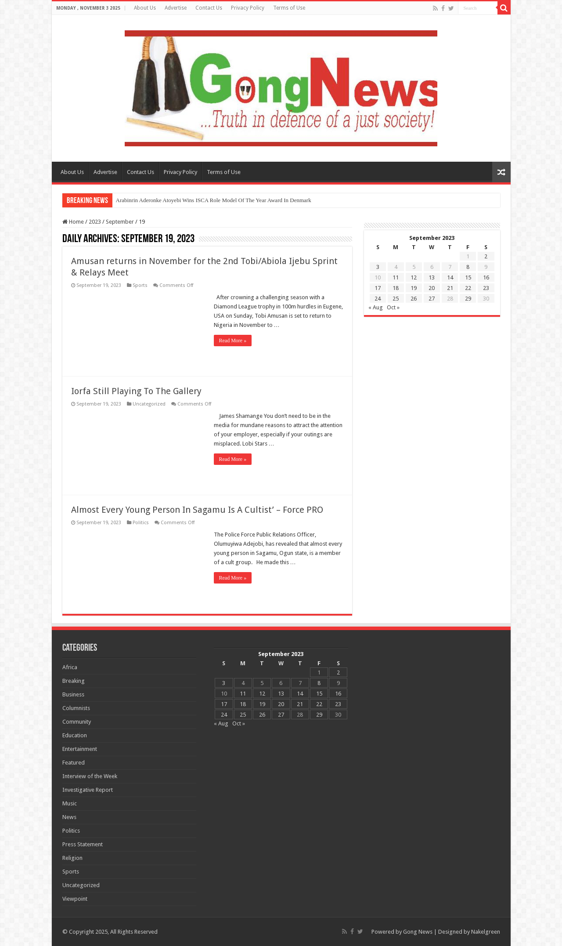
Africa (69, 667)
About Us (145, 8)
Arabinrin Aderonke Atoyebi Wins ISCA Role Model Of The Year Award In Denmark (213, 200)
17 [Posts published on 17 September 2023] (378, 288)
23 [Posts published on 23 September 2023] (486, 288)
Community (76, 721)
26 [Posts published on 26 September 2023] (414, 298)
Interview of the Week (89, 776)
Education (74, 735)
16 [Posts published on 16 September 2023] (486, 277)
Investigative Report (87, 790)
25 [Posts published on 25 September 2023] (396, 298)
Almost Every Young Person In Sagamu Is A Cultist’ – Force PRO (197, 509)
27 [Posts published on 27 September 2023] (432, 298)
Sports (140, 285)
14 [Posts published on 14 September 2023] (450, 277)
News (69, 817)
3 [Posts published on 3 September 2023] (377, 267)
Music (69, 803)
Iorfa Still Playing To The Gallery (136, 391)
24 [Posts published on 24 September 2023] (378, 298)
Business (73, 694)
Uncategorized (149, 404)
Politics (141, 523)
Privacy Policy (247, 8)
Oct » (393, 307)
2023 (95, 221)
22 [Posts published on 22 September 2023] (468, 288)
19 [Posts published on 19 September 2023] (414, 288)
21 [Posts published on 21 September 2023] (450, 288)
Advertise (176, 8)
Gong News (417, 931)
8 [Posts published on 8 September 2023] (467, 267)
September (120, 221)
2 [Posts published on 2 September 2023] (485, 256)
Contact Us (208, 8)
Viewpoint (74, 898)
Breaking (73, 681)
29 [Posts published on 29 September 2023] (468, 298)
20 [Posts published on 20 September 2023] (432, 288)
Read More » (233, 340)
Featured (73, 762)
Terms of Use (289, 8)
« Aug (375, 307)
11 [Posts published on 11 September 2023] (396, 277)
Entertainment (79, 749)
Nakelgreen (485, 931)
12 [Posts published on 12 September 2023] (414, 277)
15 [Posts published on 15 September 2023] (468, 277)
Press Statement (82, 844)
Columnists (76, 708)
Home (73, 221)
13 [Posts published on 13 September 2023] (432, 277)
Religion (72, 858)
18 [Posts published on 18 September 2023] (396, 288)
